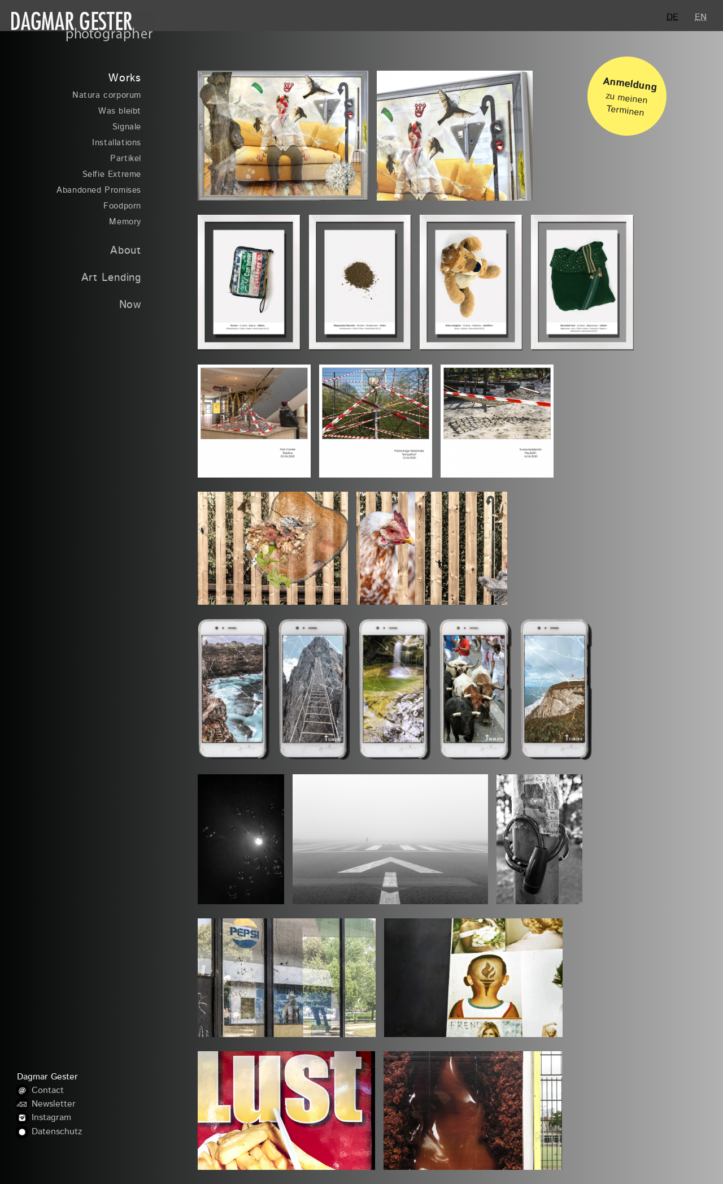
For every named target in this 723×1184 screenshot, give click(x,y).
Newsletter (54, 1104)
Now (130, 305)
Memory (125, 222)
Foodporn (122, 206)
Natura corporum (106, 96)
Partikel (125, 159)
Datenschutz (57, 1132)
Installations (116, 143)
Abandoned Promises (98, 191)
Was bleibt (119, 111)
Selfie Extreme (111, 175)
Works (124, 78)
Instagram (51, 1118)
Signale (126, 127)
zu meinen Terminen (630, 93)
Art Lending (111, 278)
